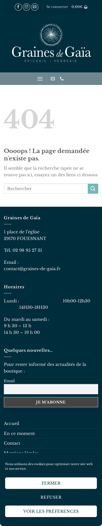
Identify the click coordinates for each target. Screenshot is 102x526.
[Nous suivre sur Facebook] (18, 7)
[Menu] (40, 78)
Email (9, 381)
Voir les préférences (51, 511)
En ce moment (19, 433)
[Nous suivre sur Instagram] (26, 7)
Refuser (51, 497)
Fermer (51, 483)
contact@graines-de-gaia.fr (32, 268)
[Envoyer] (93, 189)
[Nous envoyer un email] (34, 7)
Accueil (11, 423)
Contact (12, 443)
